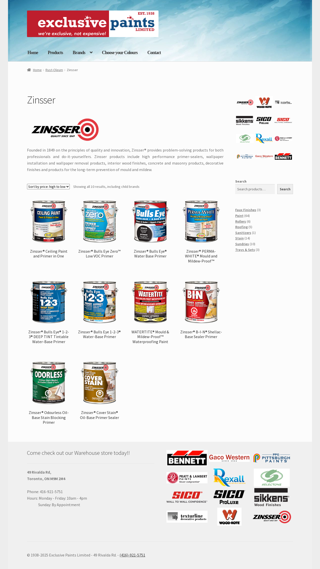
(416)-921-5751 (132, 554)
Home (33, 52)
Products (55, 52)
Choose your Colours (120, 52)
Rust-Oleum (54, 70)
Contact (154, 52)
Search (240, 181)
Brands (79, 52)
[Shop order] (48, 186)
